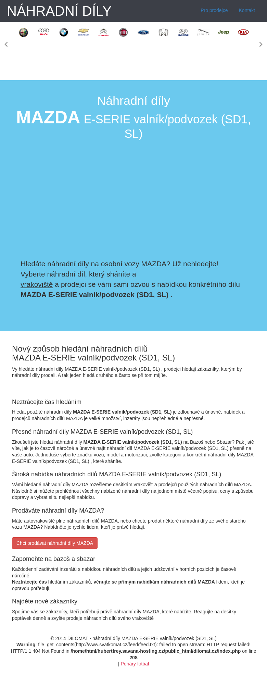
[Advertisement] (204, 199)
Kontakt (247, 10)
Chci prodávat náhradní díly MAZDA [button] (54, 543)
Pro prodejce (214, 10)
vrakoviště (37, 284)
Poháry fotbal (135, 663)
